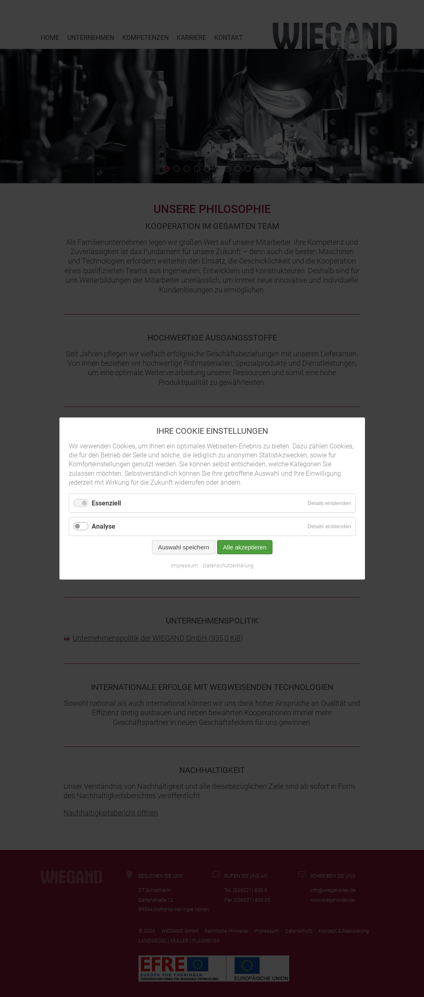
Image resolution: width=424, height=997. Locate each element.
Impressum (184, 565)
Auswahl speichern (183, 547)
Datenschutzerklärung (228, 565)
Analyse (103, 526)
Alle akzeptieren (244, 547)
